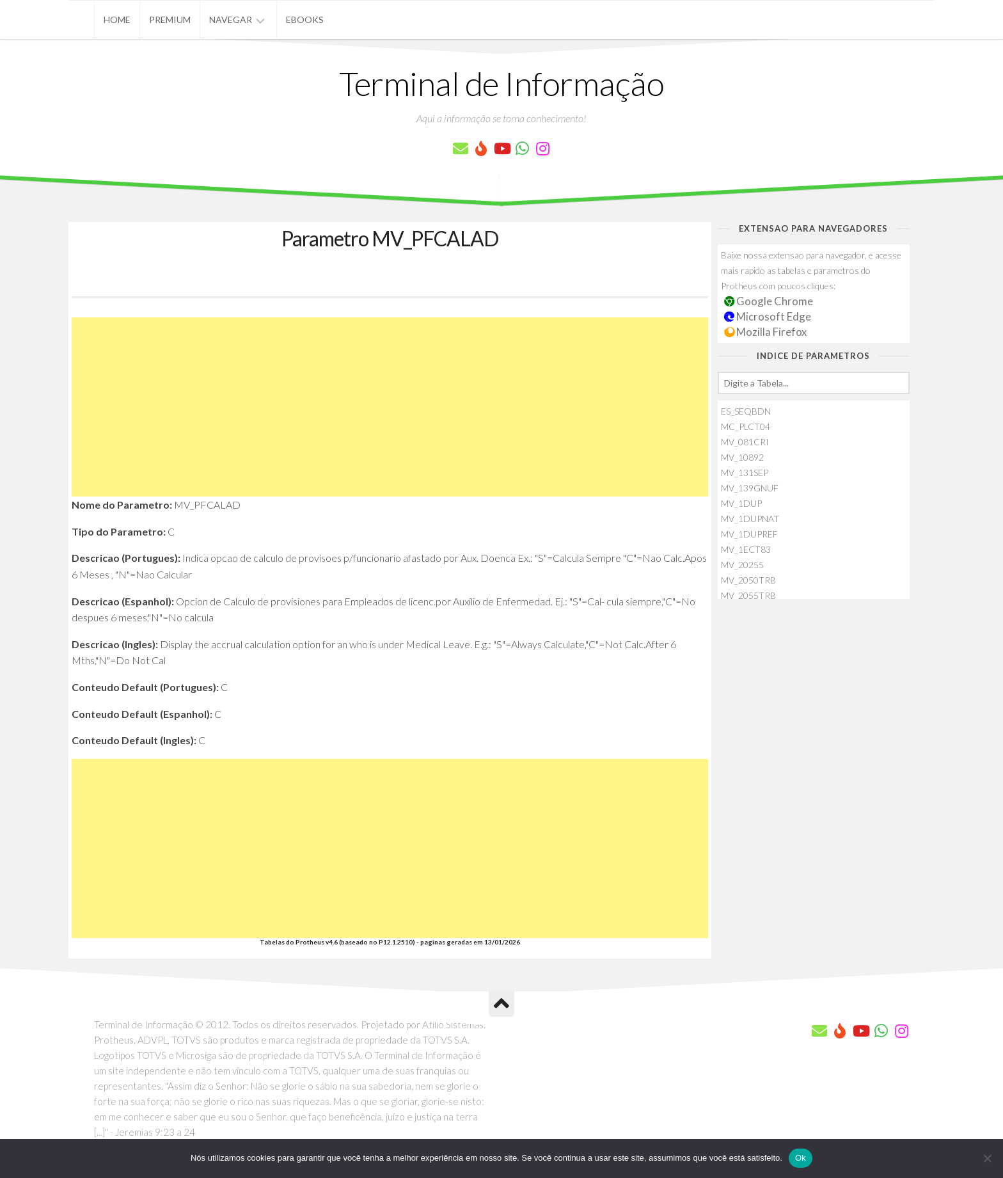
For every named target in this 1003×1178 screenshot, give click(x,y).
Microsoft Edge (768, 316)
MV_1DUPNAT (750, 518)
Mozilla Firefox (765, 331)
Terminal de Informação (501, 83)
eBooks (305, 19)
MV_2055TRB (748, 595)
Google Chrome (769, 301)
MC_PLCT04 (745, 426)
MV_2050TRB (748, 580)
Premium (170, 19)
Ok (800, 1158)
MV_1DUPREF (749, 534)
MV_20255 (742, 564)
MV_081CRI (745, 441)
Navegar (230, 19)
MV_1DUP (741, 503)
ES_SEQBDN (746, 411)
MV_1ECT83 (746, 549)
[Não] (987, 1158)
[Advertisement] (390, 407)
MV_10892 (742, 457)
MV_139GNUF (749, 487)
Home (117, 19)
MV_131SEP (744, 472)
